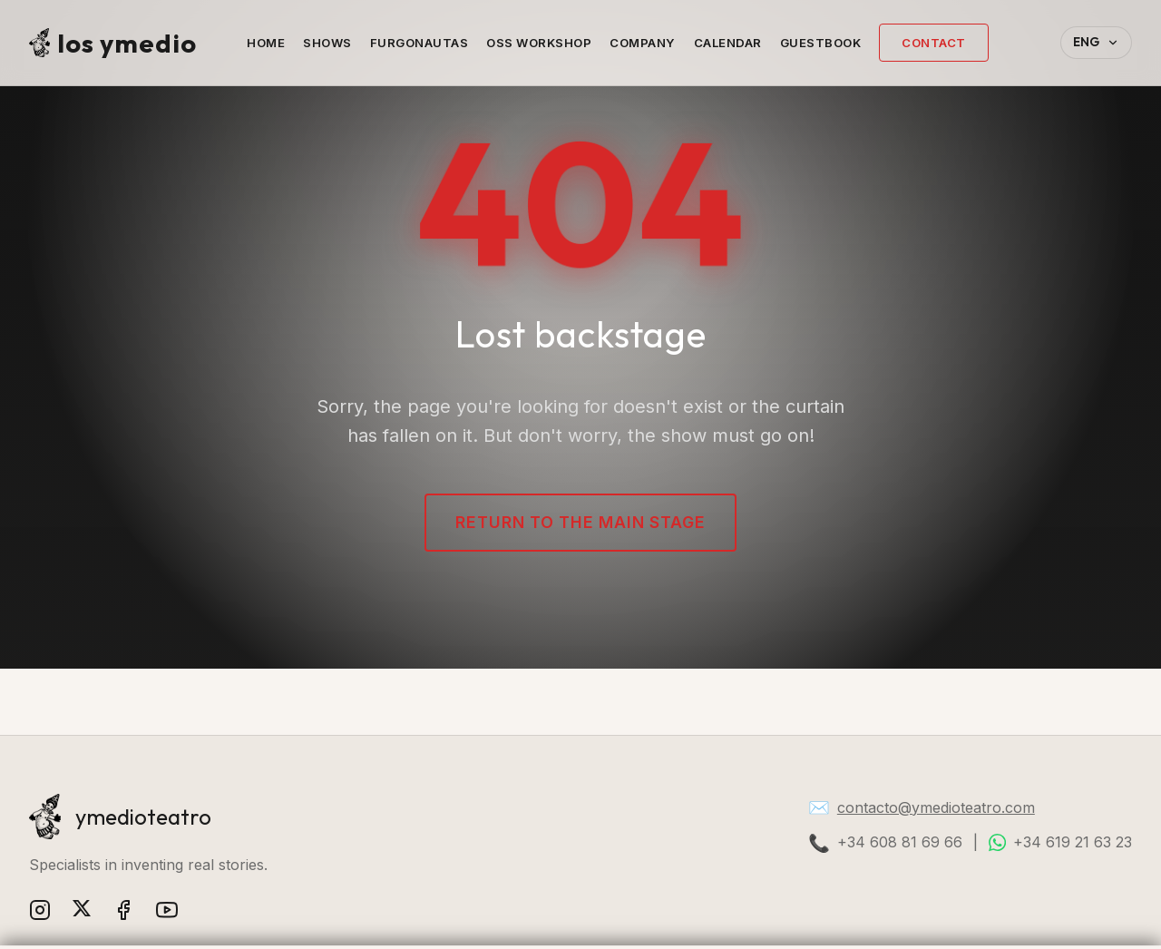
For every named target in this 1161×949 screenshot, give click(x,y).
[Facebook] (123, 912)
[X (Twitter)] (82, 912)
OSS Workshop (538, 42)
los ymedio (113, 42)
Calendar (728, 42)
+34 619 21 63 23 (1072, 842)
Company (643, 42)
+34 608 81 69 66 (899, 842)
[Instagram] (40, 912)
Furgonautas (419, 42)
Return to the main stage (580, 522)
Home (266, 42)
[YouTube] (167, 912)
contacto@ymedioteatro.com (936, 807)
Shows (327, 42)
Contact (934, 42)
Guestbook (821, 42)
